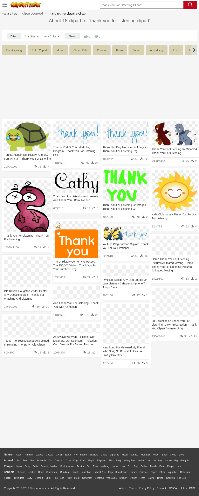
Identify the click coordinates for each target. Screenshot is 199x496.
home (115, 466)
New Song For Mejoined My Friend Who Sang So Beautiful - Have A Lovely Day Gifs (124, 351)
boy (136, 466)
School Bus (100, 472)
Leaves (39, 454)
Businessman (67, 466)
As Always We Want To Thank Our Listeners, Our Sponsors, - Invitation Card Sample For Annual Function (75, 340)
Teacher (31, 472)
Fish (111, 460)
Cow (68, 460)
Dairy (29, 478)
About (122, 488)
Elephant (101, 460)
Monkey (158, 460)
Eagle (91, 460)
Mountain (145, 454)
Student (20, 472)
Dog (75, 460)
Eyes (95, 466)
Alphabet (172, 472)
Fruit (69, 478)
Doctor (80, 466)
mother (54, 466)
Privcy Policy (146, 488)
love (176, 50)
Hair (123, 466)
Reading (64, 472)
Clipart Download (32, 13)
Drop (181, 454)
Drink (48, 478)
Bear (25, 460)
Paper (153, 472)
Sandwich (87, 478)
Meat (76, 478)
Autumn (29, 454)
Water (156, 454)
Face (162, 466)
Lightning (114, 454)
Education (86, 472)
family (44, 466)
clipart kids (80, 50)
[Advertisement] (99, 84)
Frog (118, 460)
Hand (179, 466)
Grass (104, 454)
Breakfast (19, 478)
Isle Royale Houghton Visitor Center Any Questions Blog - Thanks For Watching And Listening (25, 294)
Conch (59, 454)
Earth (68, 454)
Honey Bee (129, 460)
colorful (101, 50)
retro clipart (39, 50)
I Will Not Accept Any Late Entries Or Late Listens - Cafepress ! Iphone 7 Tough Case (123, 283)
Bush (164, 454)
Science (144, 472)
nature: (8, 454)
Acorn (19, 454)
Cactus (49, 454)
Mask (19, 466)
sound (136, 50)
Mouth (153, 466)
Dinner (133, 478)
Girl (129, 466)
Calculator (185, 472)
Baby (27, 466)
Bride (35, 466)
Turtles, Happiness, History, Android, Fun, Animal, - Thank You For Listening (24, 158)
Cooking (170, 478)
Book (41, 472)
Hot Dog (181, 478)
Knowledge (121, 472)
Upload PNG (187, 488)
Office (162, 472)
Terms (133, 488)
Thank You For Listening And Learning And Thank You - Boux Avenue (72, 200)
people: (9, 466)
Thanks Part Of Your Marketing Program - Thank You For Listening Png (74, 151)
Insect (141, 460)
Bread (160, 478)
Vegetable (111, 478)
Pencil (75, 472)
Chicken (59, 460)
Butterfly (41, 460)
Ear (88, 466)
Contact (161, 488)
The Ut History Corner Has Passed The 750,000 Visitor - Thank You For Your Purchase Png (75, 265)
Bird (32, 460)
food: (7, 477)
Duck (83, 460)
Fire (75, 454)
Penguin (184, 460)
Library (133, 472)
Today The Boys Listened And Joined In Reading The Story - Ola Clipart (24, 344)
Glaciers (93, 454)
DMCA (173, 488)
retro (119, 50)
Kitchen (123, 478)
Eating (151, 478)
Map (110, 472)
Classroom (51, 472)
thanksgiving (14, 50)
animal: (9, 460)
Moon (125, 454)
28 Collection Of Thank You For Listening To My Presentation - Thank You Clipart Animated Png (171, 324)
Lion (149, 460)
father (144, 466)
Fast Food (59, 478)
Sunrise (134, 454)
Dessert (39, 478)
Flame (83, 454)
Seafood (99, 478)
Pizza (142, 478)
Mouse (168, 460)
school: (9, 472)
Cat (50, 460)
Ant (18, 460)
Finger (170, 466)
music (60, 50)
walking (105, 466)
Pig (176, 460)
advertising (156, 50)
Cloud (173, 454)
